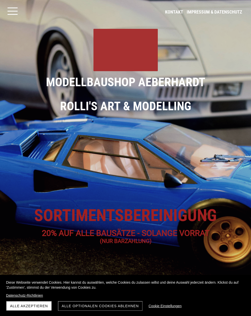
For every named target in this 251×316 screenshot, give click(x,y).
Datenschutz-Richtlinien (24, 295)
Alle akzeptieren (29, 306)
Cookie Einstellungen (165, 306)
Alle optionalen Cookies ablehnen (100, 306)
